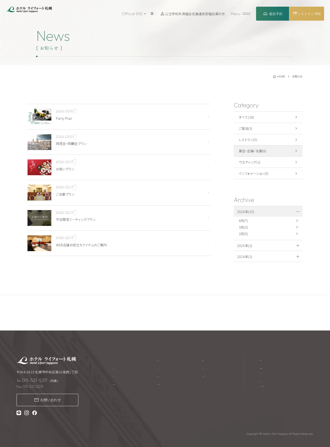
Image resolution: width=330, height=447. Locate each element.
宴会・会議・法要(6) (252, 150)
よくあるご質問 (214, 377)
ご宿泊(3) (245, 128)
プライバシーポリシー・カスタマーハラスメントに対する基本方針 (286, 389)
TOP (116, 359)
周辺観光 (164, 377)
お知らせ (210, 368)
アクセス (164, 368)
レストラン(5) (248, 139)
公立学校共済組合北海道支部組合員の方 (196, 13)
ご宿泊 (117, 368)
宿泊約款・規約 (271, 359)
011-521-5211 (34, 380)
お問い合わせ (50, 399)
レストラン (120, 377)
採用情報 (210, 359)
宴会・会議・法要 (124, 386)
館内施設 (164, 359)
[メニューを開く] (241, 13)
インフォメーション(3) (254, 173)
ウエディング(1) (250, 162)
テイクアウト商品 (170, 386)
